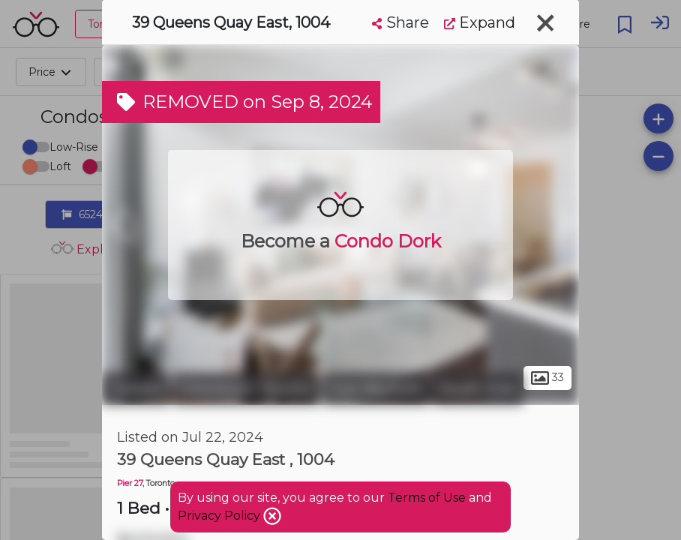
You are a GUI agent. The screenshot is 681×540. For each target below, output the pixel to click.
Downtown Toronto (246, 388)
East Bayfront (376, 388)
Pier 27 (129, 483)
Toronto (136, 388)
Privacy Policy (220, 515)
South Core (477, 388)
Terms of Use (427, 497)
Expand (479, 23)
